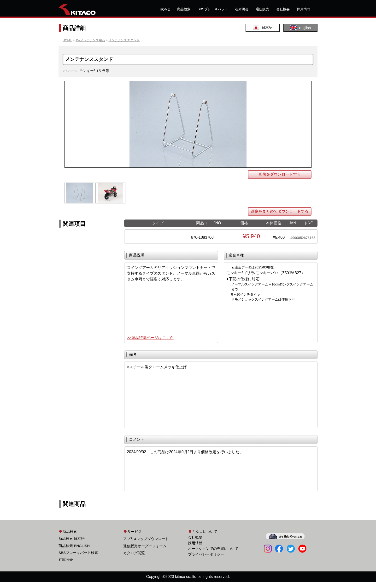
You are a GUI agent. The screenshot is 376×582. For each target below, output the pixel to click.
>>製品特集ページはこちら (150, 338)
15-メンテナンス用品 (90, 40)
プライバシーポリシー (206, 554)
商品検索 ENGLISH (74, 546)
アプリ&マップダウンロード (146, 539)
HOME (165, 9)
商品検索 (183, 9)
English (300, 27)
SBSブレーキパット (213, 9)
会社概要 (283, 9)
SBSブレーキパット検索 (78, 553)
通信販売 (262, 9)
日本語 (262, 27)
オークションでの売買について (213, 548)
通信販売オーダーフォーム (144, 546)
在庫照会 (241, 9)
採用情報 (303, 9)
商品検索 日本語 (72, 538)
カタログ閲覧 (134, 553)
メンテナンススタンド (124, 40)
